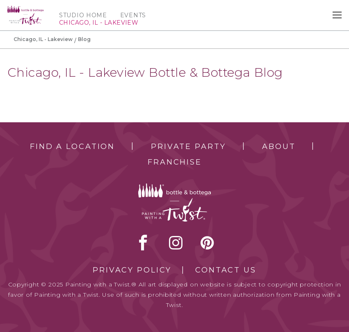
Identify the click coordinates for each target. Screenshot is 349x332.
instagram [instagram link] (175, 242)
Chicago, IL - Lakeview (43, 39)
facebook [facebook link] (143, 242)
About (278, 146)
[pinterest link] (207, 242)
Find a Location (72, 146)
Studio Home (83, 15)
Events (133, 15)
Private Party (188, 146)
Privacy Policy (132, 270)
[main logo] (25, 9)
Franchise (175, 162)
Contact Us (225, 270)
